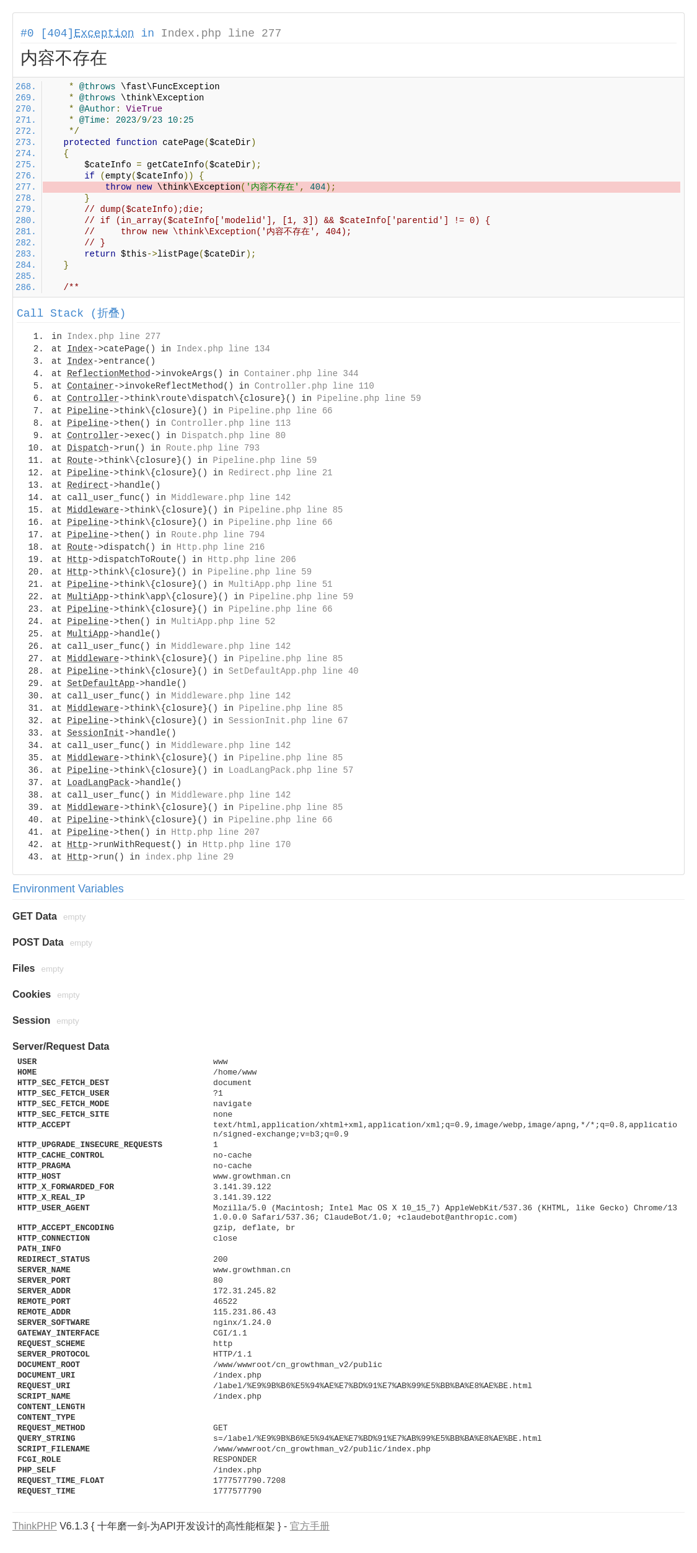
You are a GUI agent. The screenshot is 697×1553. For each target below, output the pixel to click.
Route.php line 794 (218, 535)
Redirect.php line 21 (281, 473)
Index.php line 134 (223, 349)
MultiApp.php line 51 (281, 584)
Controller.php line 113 (231, 423)
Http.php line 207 (215, 832)
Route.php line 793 (213, 448)
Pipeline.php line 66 (281, 411)
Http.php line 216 (221, 547)
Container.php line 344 (301, 374)
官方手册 (310, 1526)
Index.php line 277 (221, 33)
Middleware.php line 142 (231, 498)
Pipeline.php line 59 (369, 398)
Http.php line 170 (247, 845)
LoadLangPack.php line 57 (291, 770)
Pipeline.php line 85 (291, 510)
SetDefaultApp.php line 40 (294, 671)
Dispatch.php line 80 (234, 436)
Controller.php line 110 (314, 386)
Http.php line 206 (252, 560)
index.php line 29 (189, 857)
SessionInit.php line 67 (288, 721)
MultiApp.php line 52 (223, 622)
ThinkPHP (34, 1526)
